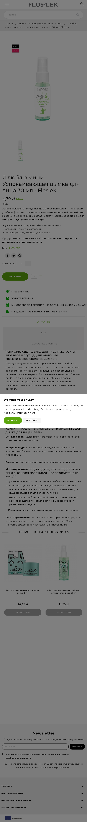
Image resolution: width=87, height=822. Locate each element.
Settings (32, 420)
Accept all (13, 420)
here (32, 412)
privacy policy (63, 409)
